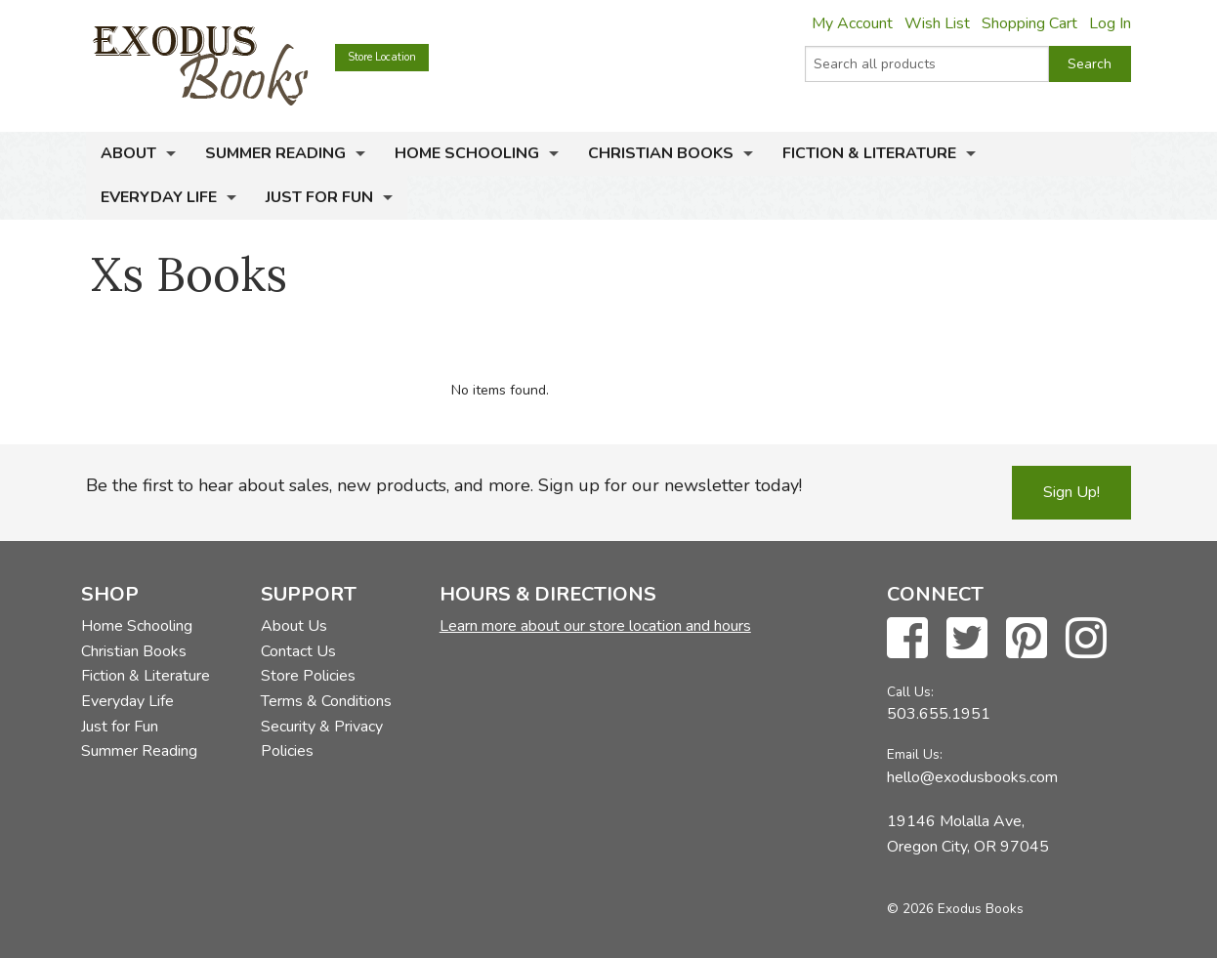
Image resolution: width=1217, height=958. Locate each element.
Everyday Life (159, 197)
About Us (294, 626)
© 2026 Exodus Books (955, 908)
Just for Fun (319, 197)
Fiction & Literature (869, 153)
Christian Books (661, 153)
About (128, 153)
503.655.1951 (938, 714)
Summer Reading (275, 153)
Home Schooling (467, 153)
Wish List (937, 23)
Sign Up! (1071, 492)
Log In (1110, 23)
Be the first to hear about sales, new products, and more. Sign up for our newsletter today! (444, 485)
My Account (852, 23)
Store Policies (308, 676)
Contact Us (298, 651)
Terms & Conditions (326, 701)
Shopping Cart (1029, 23)
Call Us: (910, 692)
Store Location (382, 57)
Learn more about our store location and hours (595, 626)
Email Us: (915, 754)
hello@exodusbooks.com (972, 777)
